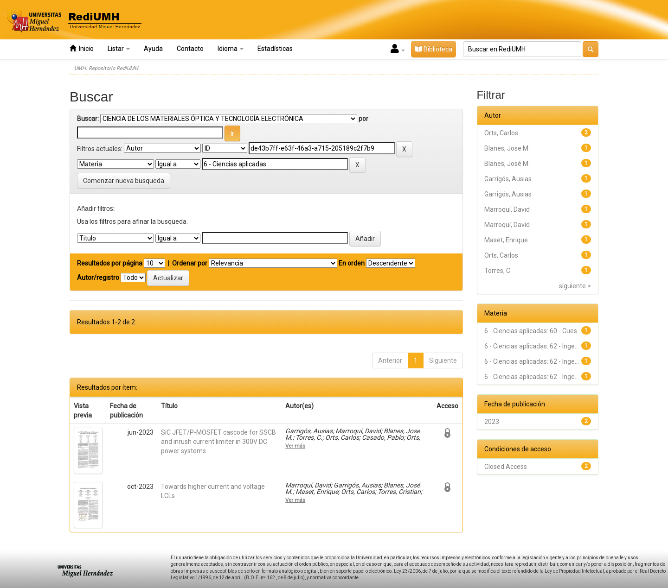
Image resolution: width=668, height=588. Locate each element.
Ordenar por (189, 263)
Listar (119, 48)
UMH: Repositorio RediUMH (106, 68)
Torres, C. (498, 270)
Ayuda (153, 48)
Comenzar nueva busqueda (123, 180)
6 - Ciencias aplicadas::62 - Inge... (531, 346)
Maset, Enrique (506, 240)
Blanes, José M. (507, 163)
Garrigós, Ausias (508, 179)
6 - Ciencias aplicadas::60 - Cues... (532, 331)
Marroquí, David (507, 209)
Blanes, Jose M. (507, 148)
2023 (491, 421)
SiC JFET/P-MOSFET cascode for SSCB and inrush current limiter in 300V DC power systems (218, 442)
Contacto (190, 48)
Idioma (231, 48)
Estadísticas (275, 48)
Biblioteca (433, 49)
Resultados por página (109, 263)
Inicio (82, 48)
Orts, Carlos (501, 133)
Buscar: (88, 118)
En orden (352, 263)
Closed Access (505, 466)
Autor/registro (98, 277)
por (363, 118)
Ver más (295, 446)
